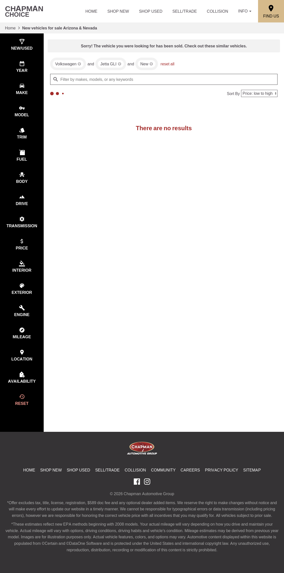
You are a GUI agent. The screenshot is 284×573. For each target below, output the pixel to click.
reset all (167, 63)
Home (91, 11)
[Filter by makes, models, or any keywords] (164, 79)
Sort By (233, 93)
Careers (190, 469)
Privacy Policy (221, 469)
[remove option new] (146, 64)
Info (245, 11)
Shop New (118, 11)
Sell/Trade (184, 11)
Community (163, 469)
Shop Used (150, 11)
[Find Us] (271, 11)
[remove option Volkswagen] (68, 64)
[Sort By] (259, 93)
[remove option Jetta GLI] (111, 64)
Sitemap (252, 469)
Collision (217, 11)
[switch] (22, 44)
